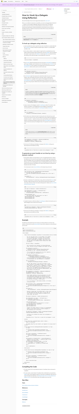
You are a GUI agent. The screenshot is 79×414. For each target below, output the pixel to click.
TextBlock (48, 52)
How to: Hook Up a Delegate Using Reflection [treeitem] (9, 82)
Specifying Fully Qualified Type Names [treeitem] (8, 79)
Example (66, 10)
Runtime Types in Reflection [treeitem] (8, 60)
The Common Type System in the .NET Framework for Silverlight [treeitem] (9, 42)
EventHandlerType (49, 62)
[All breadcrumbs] (23, 9)
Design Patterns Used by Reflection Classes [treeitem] (9, 66)
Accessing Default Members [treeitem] (8, 75)
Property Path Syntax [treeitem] (6, 46)
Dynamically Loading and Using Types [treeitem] (8, 73)
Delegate (41, 94)
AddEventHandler (26, 39)
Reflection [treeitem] (5, 58)
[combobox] (8, 10)
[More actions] (56, 9)
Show (52, 179)
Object (47, 53)
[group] (39, 297)
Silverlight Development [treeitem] (5, 14)
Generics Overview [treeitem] (6, 54)
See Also (66, 13)
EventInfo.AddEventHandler (42, 131)
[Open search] (74, 1)
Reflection (40, 8)
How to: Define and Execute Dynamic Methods (30, 385)
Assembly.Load (28, 47)
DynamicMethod (37, 166)
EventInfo (35, 39)
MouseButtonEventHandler (44, 93)
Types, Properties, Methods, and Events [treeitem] (9, 39)
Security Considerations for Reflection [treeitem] (8, 70)
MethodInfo (28, 75)
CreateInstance (24, 394)
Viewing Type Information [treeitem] (7, 62)
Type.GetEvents (26, 66)
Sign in (77, 1)
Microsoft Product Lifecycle (29, 4)
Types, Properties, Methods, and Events (31, 8)
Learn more (47, 20)
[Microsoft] (2, 1)
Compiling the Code (68, 12)
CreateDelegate (42, 105)
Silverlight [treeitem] (3, 12)
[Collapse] (15, 8)
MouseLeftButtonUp (27, 65)
